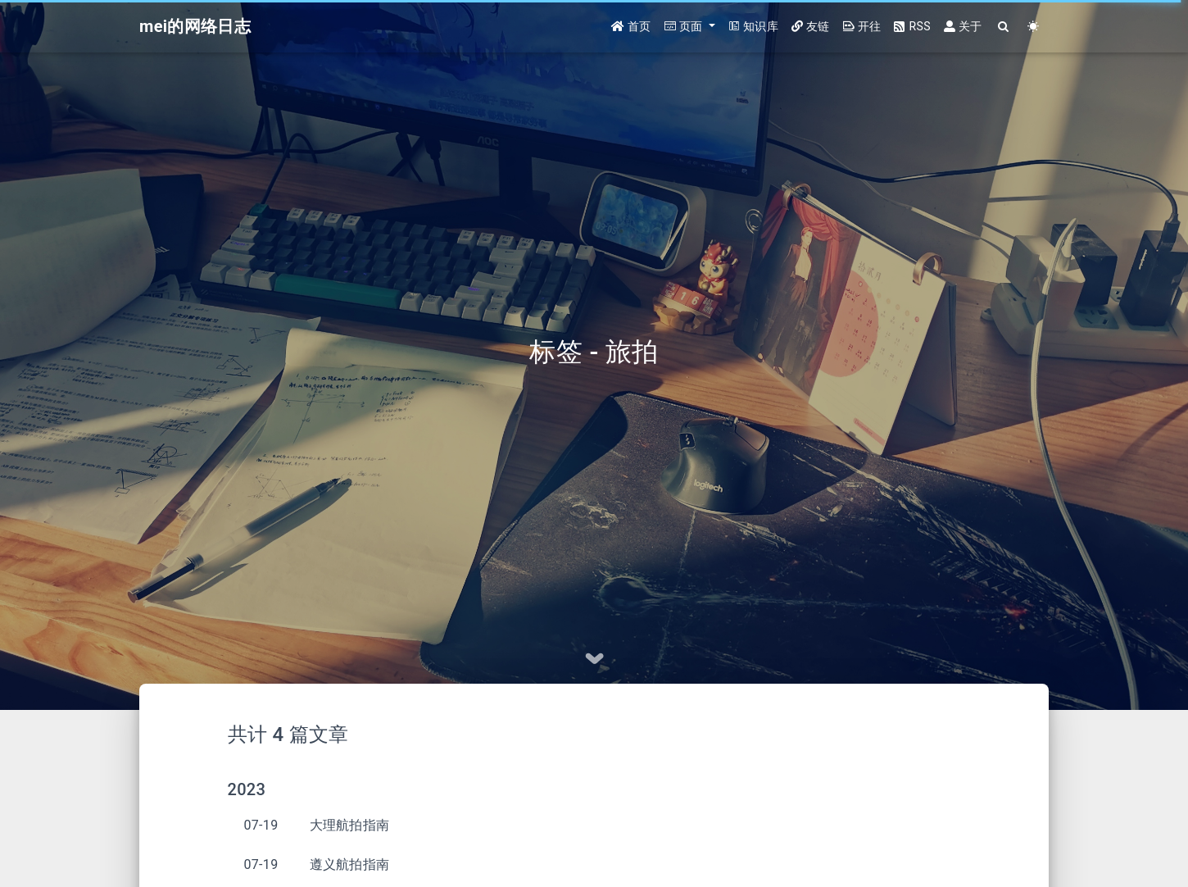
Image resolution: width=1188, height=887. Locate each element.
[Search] (1004, 26)
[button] (690, 26)
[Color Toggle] (1033, 26)
